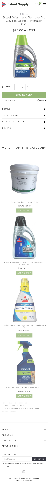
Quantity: (7, 87)
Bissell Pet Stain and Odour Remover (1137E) (24, 389)
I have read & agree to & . (22, 464)
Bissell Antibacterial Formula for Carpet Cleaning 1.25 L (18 (24, 327)
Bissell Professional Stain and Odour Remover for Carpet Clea (24, 265)
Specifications (10, 115)
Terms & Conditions (29, 463)
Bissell (24, 14)
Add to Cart (24, 95)
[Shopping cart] (39, 4)
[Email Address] (17, 459)
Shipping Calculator (13, 122)
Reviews (6, 128)
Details (6, 109)
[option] (24, 57)
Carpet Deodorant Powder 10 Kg (24, 203)
